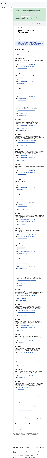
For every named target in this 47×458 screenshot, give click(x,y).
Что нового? (3, 5)
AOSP (16, 27)
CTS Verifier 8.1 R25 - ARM (22, 223)
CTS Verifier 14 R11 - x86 (22, 115)
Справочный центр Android (40, 447)
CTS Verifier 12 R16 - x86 (22, 160)
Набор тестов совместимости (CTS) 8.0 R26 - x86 (26, 236)
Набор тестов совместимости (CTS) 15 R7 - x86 (26, 96)
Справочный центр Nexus (39, 450)
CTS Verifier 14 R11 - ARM (22, 113)
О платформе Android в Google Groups (28, 453)
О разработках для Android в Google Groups (29, 455)
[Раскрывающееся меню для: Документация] (14, 1)
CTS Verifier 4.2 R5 (21, 354)
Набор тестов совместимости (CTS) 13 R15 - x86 (26, 127)
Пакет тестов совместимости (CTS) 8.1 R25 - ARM (26, 219)
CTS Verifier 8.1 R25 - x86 (22, 224)
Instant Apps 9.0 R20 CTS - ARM (23, 207)
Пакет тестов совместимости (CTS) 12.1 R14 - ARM (27, 140)
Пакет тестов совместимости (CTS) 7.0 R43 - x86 (26, 266)
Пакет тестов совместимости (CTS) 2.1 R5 (25, 410)
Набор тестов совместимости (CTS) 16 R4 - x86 (26, 81)
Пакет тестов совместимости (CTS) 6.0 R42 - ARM (27, 280)
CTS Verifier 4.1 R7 (21, 365)
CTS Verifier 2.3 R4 (21, 389)
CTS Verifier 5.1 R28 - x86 (22, 300)
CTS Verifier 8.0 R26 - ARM (22, 238)
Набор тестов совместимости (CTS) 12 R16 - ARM (26, 155)
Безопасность (17, 5)
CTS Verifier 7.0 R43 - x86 (22, 270)
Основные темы (25, 5)
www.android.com (38, 451)
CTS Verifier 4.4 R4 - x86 (22, 330)
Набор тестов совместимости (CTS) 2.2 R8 (25, 399)
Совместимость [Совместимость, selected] (32, 5)
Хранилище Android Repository (18, 447)
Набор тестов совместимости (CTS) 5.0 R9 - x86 (26, 312)
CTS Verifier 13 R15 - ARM (22, 128)
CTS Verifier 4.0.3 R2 (21, 377)
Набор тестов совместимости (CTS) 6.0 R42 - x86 (26, 281)
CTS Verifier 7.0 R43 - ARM (22, 268)
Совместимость (25, 27)
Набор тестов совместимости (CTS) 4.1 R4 (25, 364)
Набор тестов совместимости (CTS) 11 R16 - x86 (26, 172)
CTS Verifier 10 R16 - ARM (22, 189)
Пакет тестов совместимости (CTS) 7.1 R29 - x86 (26, 251)
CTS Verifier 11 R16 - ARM (22, 174)
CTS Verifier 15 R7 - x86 (22, 100)
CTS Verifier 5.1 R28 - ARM (22, 298)
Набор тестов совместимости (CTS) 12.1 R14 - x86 (26, 142)
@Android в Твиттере (28, 447)
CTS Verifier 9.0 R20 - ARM (22, 204)
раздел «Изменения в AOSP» (27, 18)
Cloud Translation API (36, 23)
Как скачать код (15, 450)
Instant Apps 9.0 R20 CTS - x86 (23, 209)
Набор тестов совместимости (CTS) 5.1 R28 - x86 (26, 297)
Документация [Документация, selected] (10, 1)
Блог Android (27, 450)
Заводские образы (16, 453)
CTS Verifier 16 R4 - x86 (22, 85)
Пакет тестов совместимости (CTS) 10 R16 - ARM (26, 185)
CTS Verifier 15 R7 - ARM (22, 98)
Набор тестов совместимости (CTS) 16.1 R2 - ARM (26, 64)
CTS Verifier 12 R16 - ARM (22, 159)
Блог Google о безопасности (29, 451)
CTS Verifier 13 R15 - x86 (22, 130)
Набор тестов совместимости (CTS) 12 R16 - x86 (26, 157)
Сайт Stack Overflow (39, 454)
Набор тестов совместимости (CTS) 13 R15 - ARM (26, 125)
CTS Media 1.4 (20, 54)
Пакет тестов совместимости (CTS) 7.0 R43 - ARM (27, 265)
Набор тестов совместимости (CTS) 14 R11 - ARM (26, 110)
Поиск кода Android (19, 1)
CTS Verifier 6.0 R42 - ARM (22, 283)
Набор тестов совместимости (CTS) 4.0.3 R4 (26, 375)
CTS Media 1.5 (20, 53)
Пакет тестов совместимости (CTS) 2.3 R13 (25, 387)
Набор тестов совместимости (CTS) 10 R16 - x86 (26, 187)
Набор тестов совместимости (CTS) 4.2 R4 (25, 352)
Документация (4, 3)
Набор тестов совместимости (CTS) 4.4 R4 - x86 (26, 327)
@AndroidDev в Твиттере (28, 448)
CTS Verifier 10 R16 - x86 (22, 191)
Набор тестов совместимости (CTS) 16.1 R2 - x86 (26, 66)
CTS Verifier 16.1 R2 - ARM (22, 68)
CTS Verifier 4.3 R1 (21, 342)
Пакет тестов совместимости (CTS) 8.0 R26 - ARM (27, 234)
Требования (15, 448)
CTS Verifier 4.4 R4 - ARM (22, 329)
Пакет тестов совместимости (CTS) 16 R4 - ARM (26, 79)
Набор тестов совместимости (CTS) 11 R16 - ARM (26, 170)
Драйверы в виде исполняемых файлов (18, 455)
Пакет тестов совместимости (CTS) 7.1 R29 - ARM (26, 249)
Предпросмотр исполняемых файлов (17, 452)
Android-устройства (41, 5)
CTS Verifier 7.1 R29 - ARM (22, 253)
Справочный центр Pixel (39, 448)
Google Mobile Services (39, 453)
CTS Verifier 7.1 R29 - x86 (22, 255)
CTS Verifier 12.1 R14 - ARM (22, 143)
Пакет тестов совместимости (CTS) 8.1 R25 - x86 (26, 221)
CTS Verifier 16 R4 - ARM (22, 83)
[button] (5, 7)
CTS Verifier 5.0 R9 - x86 (22, 315)
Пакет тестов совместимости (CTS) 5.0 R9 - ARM (26, 310)
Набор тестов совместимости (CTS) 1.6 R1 (25, 420)
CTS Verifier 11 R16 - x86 (22, 175)
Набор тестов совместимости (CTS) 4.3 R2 (25, 340)
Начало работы (10, 5)
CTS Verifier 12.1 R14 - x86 (22, 145)
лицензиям (32, 433)
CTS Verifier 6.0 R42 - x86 (22, 285)
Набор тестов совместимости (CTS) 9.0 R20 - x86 (26, 202)
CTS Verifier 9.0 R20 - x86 (22, 206)
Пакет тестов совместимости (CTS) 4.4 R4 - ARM (26, 325)
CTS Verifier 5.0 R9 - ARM (22, 313)
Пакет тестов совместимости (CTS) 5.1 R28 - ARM (26, 295)
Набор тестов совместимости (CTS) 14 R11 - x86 (26, 111)
